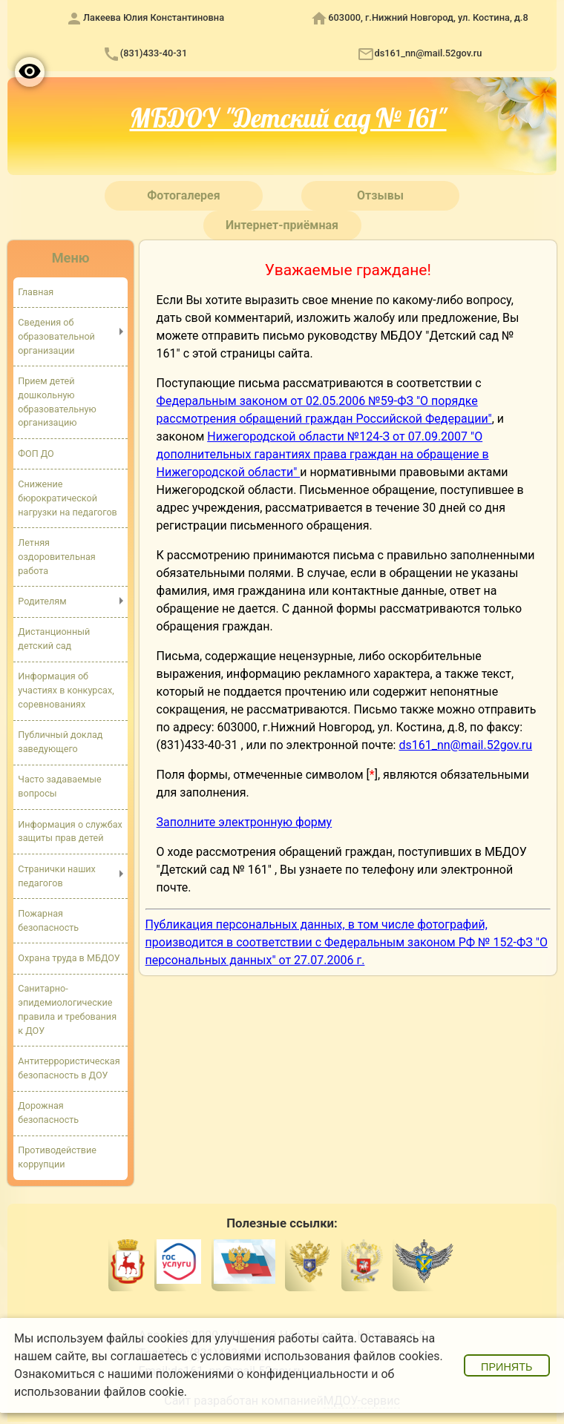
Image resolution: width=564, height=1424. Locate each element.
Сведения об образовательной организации (56, 336)
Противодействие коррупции (57, 1157)
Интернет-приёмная (282, 225)
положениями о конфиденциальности (262, 1374)
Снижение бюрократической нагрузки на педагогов (67, 498)
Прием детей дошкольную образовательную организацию (57, 402)
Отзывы (380, 195)
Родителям (42, 601)
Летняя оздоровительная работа (56, 556)
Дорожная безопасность (48, 1112)
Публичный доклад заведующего (60, 741)
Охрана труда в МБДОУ (69, 957)
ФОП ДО (35, 453)
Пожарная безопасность (48, 920)
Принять (506, 1367)
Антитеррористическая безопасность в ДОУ (68, 1068)
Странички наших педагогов (57, 876)
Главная (35, 291)
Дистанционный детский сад (54, 638)
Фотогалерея (183, 195)
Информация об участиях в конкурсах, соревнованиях (66, 690)
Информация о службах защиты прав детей (70, 831)
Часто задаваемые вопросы (59, 786)
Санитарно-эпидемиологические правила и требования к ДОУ (67, 1009)
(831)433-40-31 (153, 53)
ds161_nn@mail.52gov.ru (428, 53)
